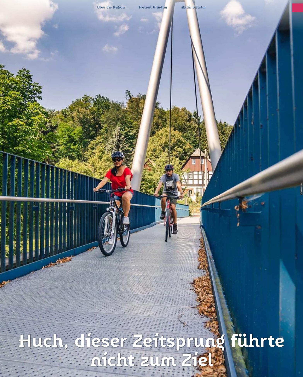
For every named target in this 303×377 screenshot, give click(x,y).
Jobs (151, 328)
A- (146, 370)
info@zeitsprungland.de (96, 309)
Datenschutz (151, 295)
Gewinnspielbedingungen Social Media (151, 318)
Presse (151, 302)
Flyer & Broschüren (151, 309)
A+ (157, 370)
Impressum (151, 288)
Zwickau (14, 145)
